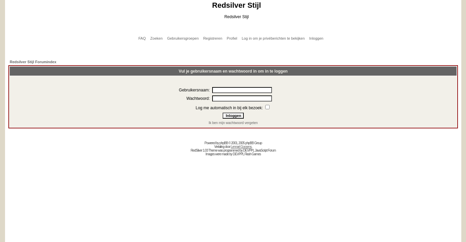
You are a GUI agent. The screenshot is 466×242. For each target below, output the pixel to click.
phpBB (224, 143)
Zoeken (156, 38)
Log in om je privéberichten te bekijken (273, 38)
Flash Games (252, 154)
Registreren (212, 38)
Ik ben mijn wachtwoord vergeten (233, 123)
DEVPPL (248, 150)
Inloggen (316, 38)
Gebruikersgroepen (183, 38)
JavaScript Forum (265, 150)
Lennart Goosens (241, 147)
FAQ (142, 38)
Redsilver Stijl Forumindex (33, 62)
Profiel (232, 38)
